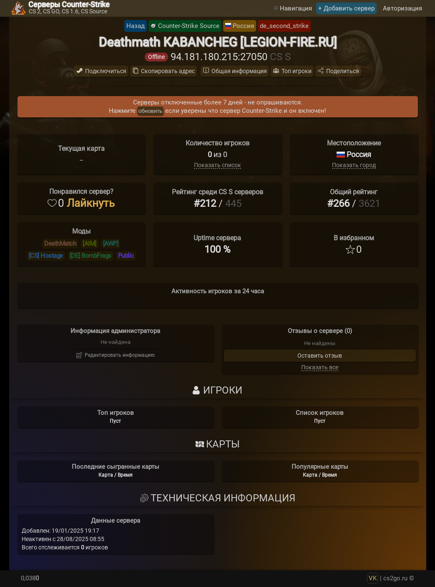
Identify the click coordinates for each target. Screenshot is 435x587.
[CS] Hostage (46, 255)
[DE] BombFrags (90, 255)
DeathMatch (60, 243)
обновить (150, 111)
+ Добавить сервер (346, 8)
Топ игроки (297, 71)
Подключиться (105, 71)
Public (126, 255)
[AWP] (110, 243)
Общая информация (239, 71)
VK (373, 578)
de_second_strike (284, 26)
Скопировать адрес (168, 71)
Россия (243, 26)
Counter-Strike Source (188, 26)
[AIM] (89, 243)
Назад (135, 26)
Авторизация (402, 8)
